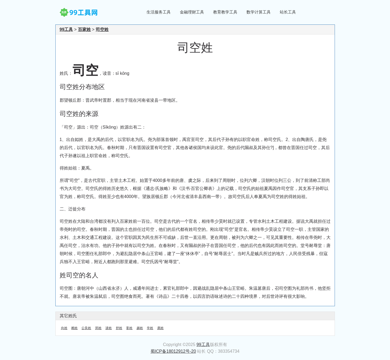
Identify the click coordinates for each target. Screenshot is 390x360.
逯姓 (108, 328)
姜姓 (129, 328)
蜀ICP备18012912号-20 (173, 351)
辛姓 (150, 328)
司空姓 (102, 29)
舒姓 (119, 328)
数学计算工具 (258, 12)
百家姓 (84, 29)
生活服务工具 (158, 12)
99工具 (66, 29)
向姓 (64, 328)
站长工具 (288, 12)
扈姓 (160, 328)
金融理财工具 (192, 12)
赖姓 (74, 328)
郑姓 (98, 328)
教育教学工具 (225, 12)
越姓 (140, 328)
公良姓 (86, 328)
